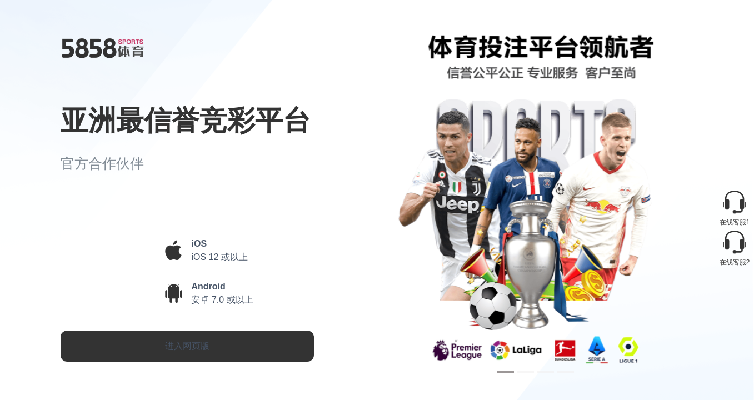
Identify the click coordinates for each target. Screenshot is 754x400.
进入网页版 (187, 346)
